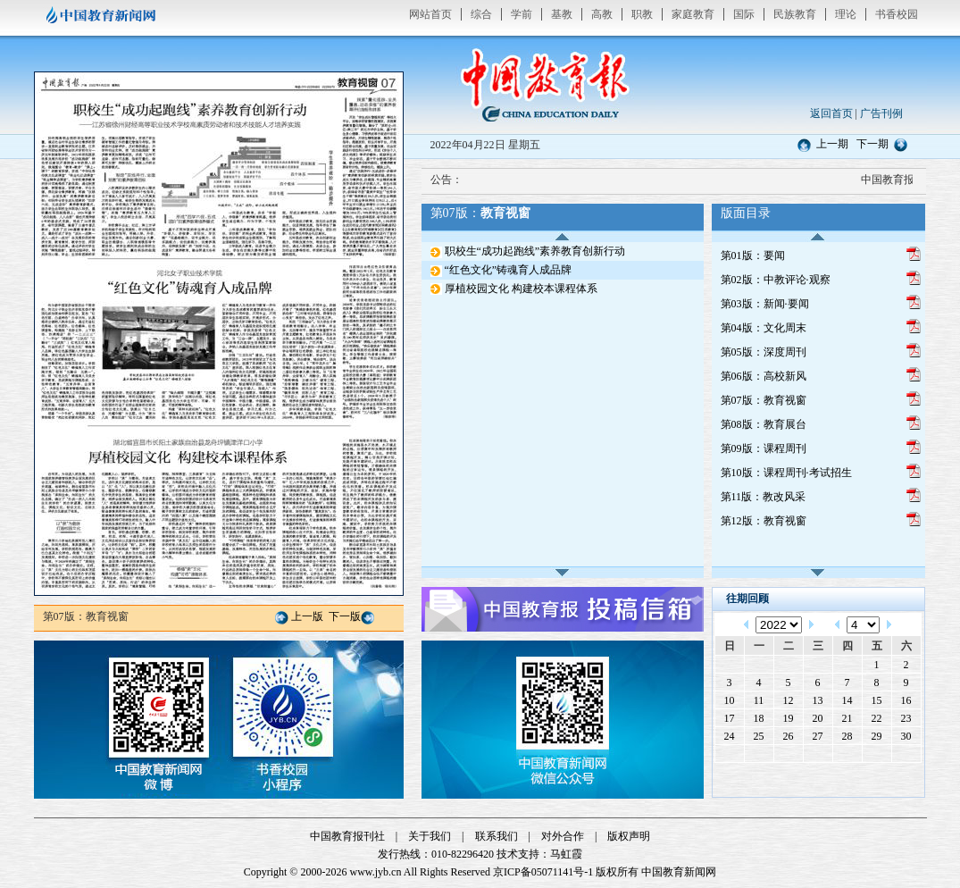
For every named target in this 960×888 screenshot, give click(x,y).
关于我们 (429, 836)
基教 (561, 14)
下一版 (345, 616)
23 (906, 718)
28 (847, 736)
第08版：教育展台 (763, 424)
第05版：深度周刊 (763, 352)
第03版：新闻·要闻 (765, 303)
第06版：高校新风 (763, 376)
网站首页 (430, 14)
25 (759, 736)
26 (788, 736)
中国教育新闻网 (678, 872)
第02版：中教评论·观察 (776, 279)
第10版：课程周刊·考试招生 (786, 472)
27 (818, 736)
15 (877, 700)
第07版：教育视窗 (763, 400)
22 (877, 718)
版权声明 (628, 836)
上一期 (832, 144)
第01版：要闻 (753, 255)
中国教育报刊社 (347, 836)
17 (729, 718)
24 (729, 736)
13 (818, 700)
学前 (521, 14)
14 (847, 700)
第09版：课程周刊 (763, 448)
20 (818, 718)
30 (906, 736)
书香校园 (896, 14)
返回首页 (831, 113)
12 (788, 700)
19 (788, 718)
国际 (744, 14)
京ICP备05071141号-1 (543, 872)
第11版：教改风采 (763, 496)
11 (759, 700)
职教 (642, 14)
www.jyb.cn (376, 872)
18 (759, 718)
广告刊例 (881, 113)
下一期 (872, 144)
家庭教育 (693, 14)
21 (847, 718)
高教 (602, 14)
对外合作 (562, 836)
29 (877, 736)
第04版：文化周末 (763, 328)
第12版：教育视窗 (763, 521)
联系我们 (496, 836)
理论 (845, 14)
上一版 (307, 616)
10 (729, 700)
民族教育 (794, 14)
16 (906, 700)
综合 (481, 14)
